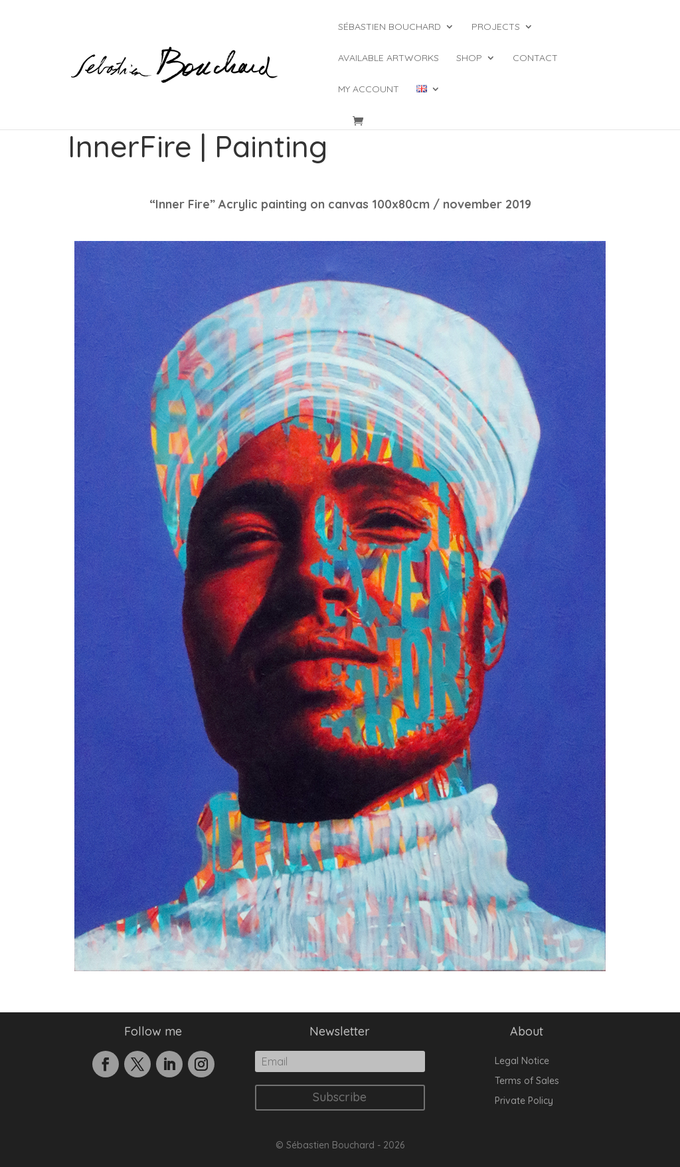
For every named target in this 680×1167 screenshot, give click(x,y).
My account (368, 89)
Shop (469, 58)
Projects (495, 27)
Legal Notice (522, 1061)
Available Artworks (388, 58)
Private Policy (524, 1101)
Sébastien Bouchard (389, 27)
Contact (535, 58)
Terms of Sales (527, 1081)
